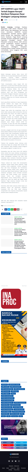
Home (2, 6)
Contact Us (13, 468)
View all (25, 213)
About (7, 468)
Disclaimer (23, 468)
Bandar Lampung (8, 6)
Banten (13, 205)
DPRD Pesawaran (5, 391)
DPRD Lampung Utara (19, 389)
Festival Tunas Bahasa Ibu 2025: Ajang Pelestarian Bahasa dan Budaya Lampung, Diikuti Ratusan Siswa (20, 232)
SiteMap (10, 469)
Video (8, 416)
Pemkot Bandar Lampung (18, 411)
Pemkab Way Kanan (19, 409)
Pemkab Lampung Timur (7, 402)
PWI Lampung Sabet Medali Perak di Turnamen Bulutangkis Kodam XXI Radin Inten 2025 (20, 221)
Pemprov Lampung (15, 413)
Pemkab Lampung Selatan (7, 398)
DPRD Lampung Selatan (7, 389)
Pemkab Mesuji (5, 404)
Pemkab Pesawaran (15, 404)
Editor (18, 468)
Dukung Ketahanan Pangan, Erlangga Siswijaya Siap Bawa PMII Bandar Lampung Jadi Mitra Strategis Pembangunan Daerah (19, 244)
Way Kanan (14, 416)
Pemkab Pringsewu (18, 407)
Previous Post (5, 285)
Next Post (24, 285)
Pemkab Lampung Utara (20, 402)
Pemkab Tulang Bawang (7, 409)
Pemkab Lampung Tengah (7, 400)
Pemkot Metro (5, 413)
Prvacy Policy (17, 469)
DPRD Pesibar (15, 391)
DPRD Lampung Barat (15, 386)
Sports (3, 416)
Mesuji (13, 393)
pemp (20, 416)
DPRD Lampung (5, 386)
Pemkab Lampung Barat (7, 395)
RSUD (22, 413)
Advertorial (4, 384)
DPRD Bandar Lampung (14, 384)
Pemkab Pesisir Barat (6, 407)
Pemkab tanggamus (6, 411)
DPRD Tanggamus (6, 393)
